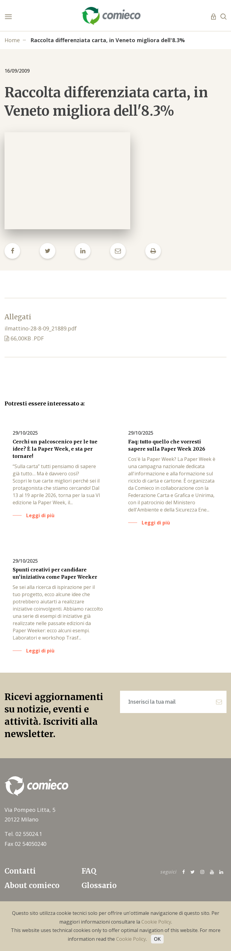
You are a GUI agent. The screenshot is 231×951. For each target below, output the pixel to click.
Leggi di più (41, 515)
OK (157, 939)
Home (12, 40)
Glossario (99, 886)
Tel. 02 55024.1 (23, 835)
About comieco (32, 886)
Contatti (20, 872)
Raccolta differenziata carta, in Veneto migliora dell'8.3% (107, 40)
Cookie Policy (156, 921)
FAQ (89, 872)
